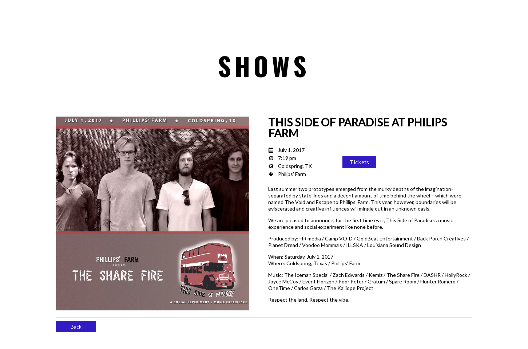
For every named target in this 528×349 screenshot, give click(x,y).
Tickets (359, 161)
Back (76, 326)
